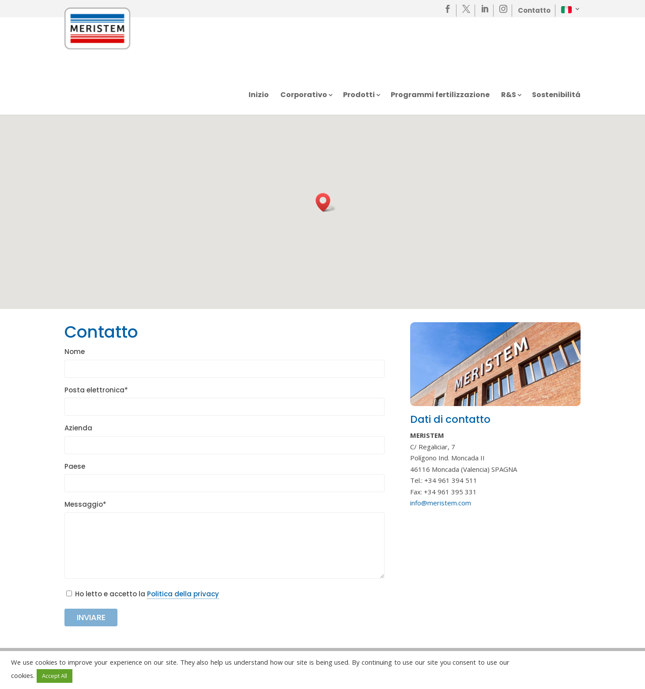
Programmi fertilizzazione (440, 96)
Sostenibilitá (556, 96)
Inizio (259, 96)
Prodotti (359, 96)
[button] (326, 202)
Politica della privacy (183, 594)
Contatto (534, 10)
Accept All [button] (54, 676)
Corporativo (303, 96)
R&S (508, 96)
